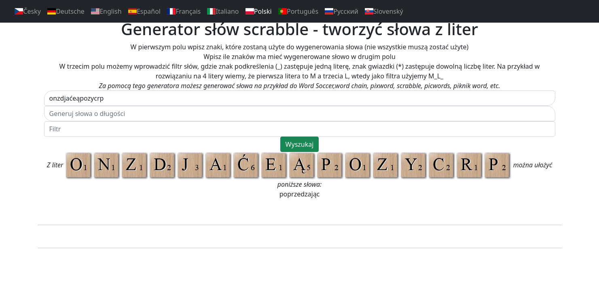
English (106, 11)
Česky (28, 11)
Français (184, 11)
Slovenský (384, 11)
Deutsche (66, 11)
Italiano (223, 11)
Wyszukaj (300, 144)
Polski (259, 11)
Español (144, 11)
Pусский (341, 11)
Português (298, 11)
